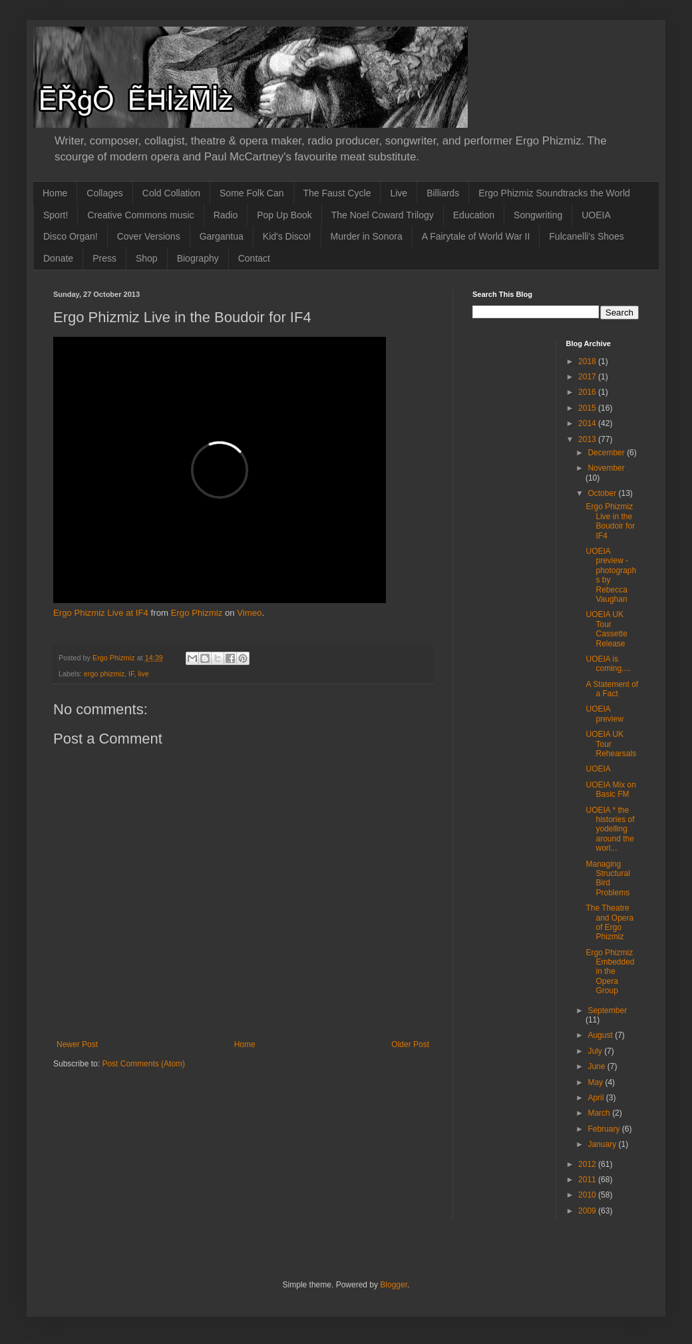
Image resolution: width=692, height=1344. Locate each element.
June (597, 1066)
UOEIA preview (604, 713)
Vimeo (249, 613)
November (606, 468)
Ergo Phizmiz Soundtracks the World (554, 193)
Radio (226, 215)
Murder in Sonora (367, 236)
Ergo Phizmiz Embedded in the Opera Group (610, 972)
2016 (588, 392)
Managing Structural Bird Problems (607, 878)
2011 (588, 1179)
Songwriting (538, 215)
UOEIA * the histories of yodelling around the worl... (610, 829)
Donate (58, 258)
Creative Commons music (140, 215)
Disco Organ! (70, 236)
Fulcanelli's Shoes (586, 236)
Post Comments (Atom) (143, 1063)
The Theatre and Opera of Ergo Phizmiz (609, 922)
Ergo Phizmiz (197, 613)
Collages (104, 193)
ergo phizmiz (104, 674)
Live (398, 193)
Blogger (393, 1284)
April (597, 1097)
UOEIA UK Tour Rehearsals (611, 744)
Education (473, 215)
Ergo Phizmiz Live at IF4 (100, 613)
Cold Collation (171, 193)
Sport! (55, 215)
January (603, 1144)
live (143, 674)
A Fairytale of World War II (476, 236)
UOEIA (596, 215)
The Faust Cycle (337, 193)
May (596, 1082)
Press (104, 258)
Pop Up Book (284, 215)
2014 (588, 423)
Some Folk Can (251, 193)
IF (131, 674)
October (603, 493)
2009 (588, 1211)
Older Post (410, 1044)
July (596, 1051)
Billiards (443, 193)
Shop (147, 258)
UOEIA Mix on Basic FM (610, 789)
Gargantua (222, 236)
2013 (588, 439)
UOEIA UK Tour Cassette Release (606, 629)
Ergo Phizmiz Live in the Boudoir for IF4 (610, 521)
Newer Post (77, 1044)
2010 (588, 1195)
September (607, 1010)
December (607, 452)
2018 (588, 361)
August (601, 1035)
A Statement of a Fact (612, 689)
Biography (198, 258)
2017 (588, 376)
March (600, 1113)
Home (55, 193)
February (604, 1129)
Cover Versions (148, 236)
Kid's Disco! (287, 236)
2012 (588, 1164)
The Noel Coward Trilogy (382, 215)
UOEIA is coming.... (608, 663)
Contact (254, 258)
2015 (588, 408)
